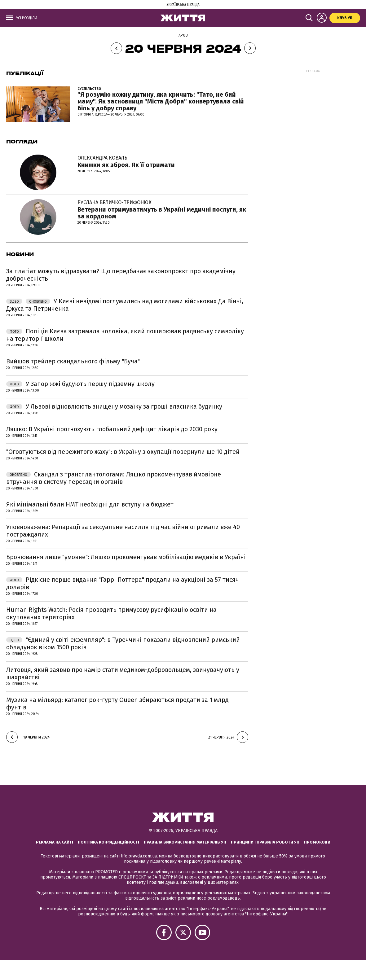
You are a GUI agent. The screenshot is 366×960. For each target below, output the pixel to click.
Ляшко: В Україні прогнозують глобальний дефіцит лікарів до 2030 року (112, 429)
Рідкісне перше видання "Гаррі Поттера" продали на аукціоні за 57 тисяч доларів (122, 583)
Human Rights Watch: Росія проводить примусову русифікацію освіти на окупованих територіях (111, 613)
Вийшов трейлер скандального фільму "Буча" (73, 361)
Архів (183, 35)
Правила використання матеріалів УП (185, 842)
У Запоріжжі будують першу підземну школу (80, 384)
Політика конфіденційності (108, 842)
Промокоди (317, 842)
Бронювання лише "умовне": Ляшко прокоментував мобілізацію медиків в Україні (126, 557)
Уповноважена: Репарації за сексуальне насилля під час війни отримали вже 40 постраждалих (123, 530)
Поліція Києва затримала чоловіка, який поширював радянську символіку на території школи (125, 334)
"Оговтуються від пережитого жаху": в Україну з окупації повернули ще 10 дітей (123, 451)
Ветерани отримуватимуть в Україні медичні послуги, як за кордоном (162, 209)
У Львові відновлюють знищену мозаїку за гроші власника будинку (114, 406)
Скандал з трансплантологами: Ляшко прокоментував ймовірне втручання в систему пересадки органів (113, 478)
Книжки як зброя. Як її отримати (126, 162)
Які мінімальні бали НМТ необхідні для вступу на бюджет (90, 504)
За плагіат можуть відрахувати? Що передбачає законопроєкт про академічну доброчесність (121, 274)
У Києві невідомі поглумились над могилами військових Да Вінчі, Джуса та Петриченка (124, 304)
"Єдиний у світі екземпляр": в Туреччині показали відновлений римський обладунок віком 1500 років (123, 643)
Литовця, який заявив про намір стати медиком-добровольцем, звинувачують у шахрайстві (122, 673)
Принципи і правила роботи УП (265, 842)
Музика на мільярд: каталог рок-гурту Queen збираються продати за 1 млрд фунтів (117, 703)
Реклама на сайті (54, 842)
